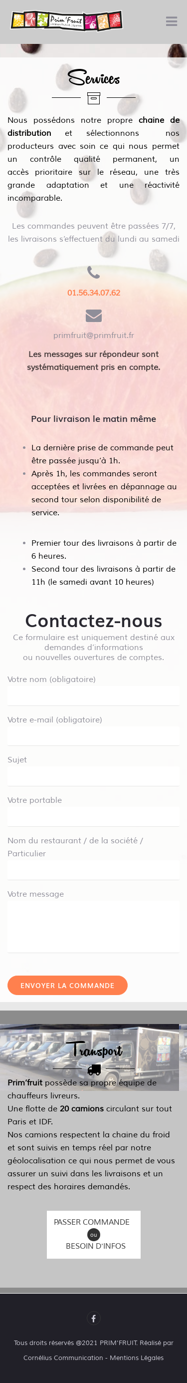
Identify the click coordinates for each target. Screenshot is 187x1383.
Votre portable (93, 808)
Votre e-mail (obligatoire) (93, 728)
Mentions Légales (137, 1358)
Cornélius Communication (63, 1358)
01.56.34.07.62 (93, 293)
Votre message (93, 900)
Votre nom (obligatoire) (93, 687)
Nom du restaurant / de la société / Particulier (93, 855)
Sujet (93, 768)
